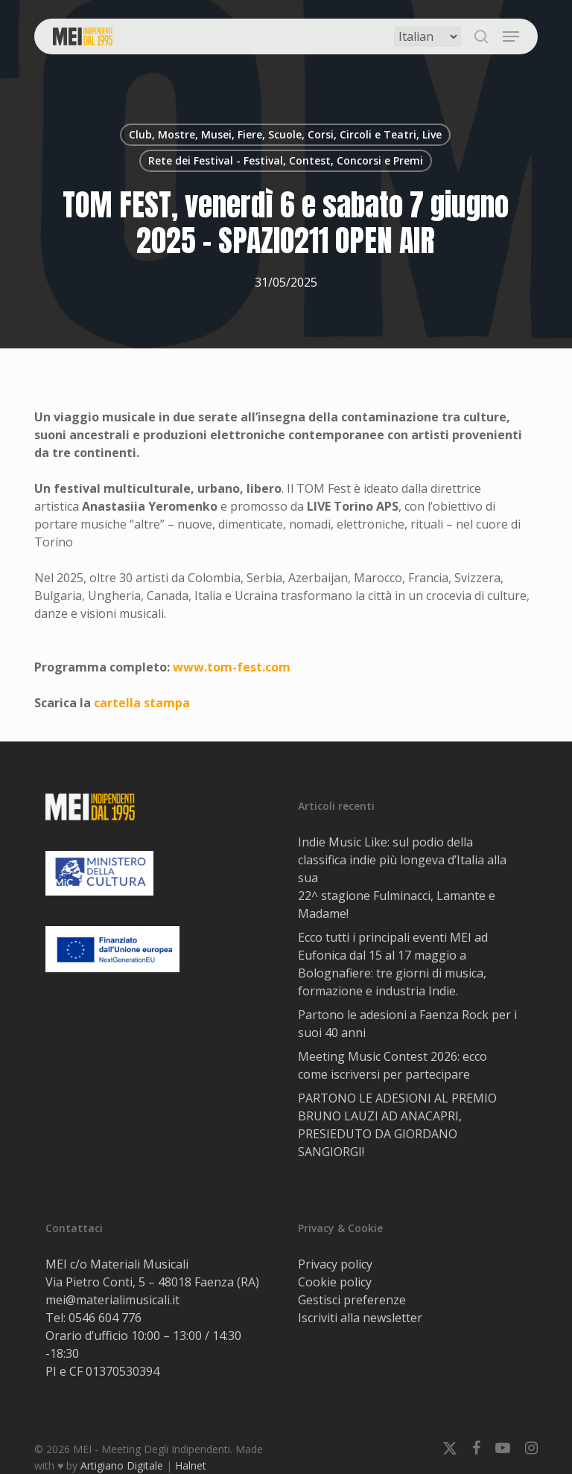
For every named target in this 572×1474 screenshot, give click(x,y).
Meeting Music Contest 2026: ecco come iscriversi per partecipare (392, 1065)
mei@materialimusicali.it (112, 1300)
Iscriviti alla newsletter (360, 1317)
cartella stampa (142, 703)
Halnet (190, 1465)
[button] (511, 36)
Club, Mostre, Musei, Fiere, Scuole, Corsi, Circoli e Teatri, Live (285, 134)
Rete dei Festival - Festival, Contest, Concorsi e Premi (285, 160)
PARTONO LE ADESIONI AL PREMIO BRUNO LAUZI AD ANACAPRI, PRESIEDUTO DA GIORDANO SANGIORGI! (397, 1125)
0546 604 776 (105, 1317)
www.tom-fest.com (231, 667)
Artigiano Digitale (121, 1465)
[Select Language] (427, 36)
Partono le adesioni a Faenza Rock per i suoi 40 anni (407, 1023)
